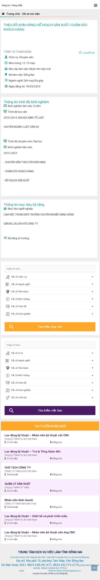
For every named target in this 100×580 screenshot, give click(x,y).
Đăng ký (6, 5)
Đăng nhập (17, 5)
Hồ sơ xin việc (31, 14)
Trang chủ (10, 14)
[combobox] (50, 277)
